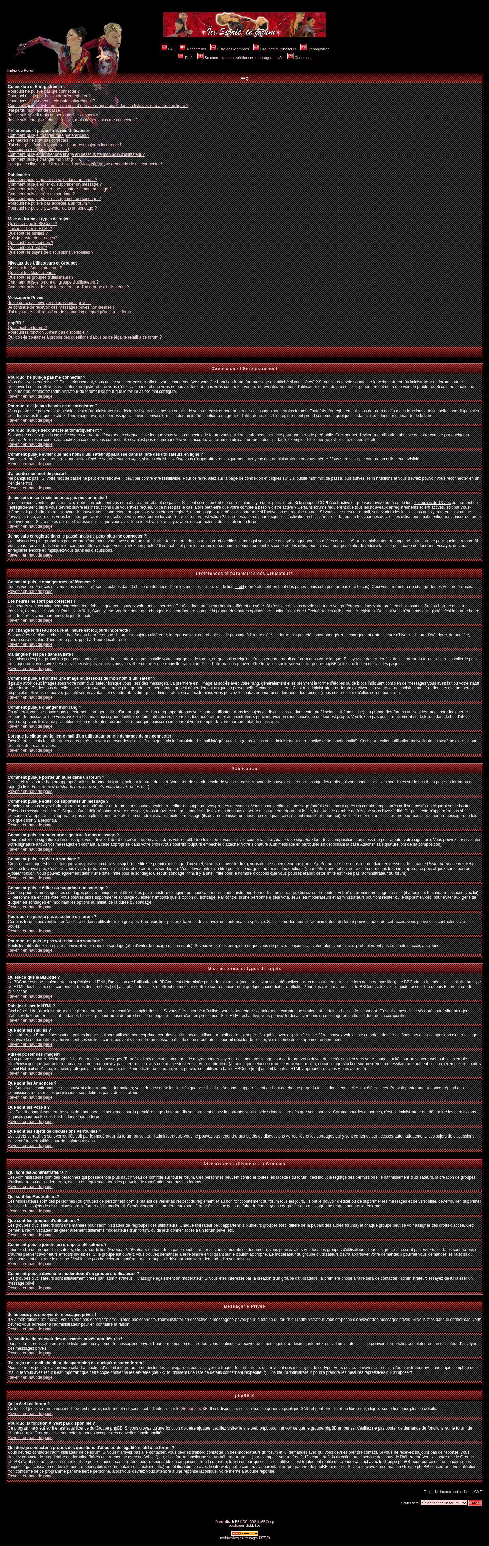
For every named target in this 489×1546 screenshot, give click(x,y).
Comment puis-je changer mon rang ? (42, 159)
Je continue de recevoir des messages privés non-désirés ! (61, 307)
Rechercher (193, 49)
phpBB (235, 1522)
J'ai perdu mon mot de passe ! (35, 110)
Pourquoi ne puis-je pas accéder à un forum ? (49, 203)
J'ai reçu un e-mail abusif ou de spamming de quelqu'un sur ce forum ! (71, 312)
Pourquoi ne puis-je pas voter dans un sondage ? (52, 208)
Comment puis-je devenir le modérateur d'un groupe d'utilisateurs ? (68, 287)
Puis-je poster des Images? (32, 238)
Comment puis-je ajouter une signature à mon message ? (60, 189)
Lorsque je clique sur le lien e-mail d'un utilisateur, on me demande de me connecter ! (85, 164)
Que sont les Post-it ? (27, 247)
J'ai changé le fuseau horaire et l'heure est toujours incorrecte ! (64, 145)
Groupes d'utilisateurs (274, 49)
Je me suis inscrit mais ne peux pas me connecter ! (54, 115)
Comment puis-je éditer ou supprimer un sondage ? (54, 198)
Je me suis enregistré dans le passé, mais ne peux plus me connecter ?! (73, 119)
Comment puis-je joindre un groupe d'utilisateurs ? (53, 282)
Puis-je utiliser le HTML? (30, 228)
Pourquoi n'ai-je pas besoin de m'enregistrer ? (49, 96)
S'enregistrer (314, 49)
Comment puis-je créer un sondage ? (41, 194)
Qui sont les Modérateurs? (32, 272)
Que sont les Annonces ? (30, 242)
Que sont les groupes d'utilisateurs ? (41, 277)
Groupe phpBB (194, 1408)
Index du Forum (21, 70)
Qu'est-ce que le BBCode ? (32, 223)
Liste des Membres (229, 49)
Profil (185, 58)
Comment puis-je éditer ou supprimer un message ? (55, 184)
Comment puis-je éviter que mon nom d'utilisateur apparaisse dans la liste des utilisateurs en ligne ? (98, 105)
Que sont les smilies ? (28, 233)
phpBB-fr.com (254, 1525)
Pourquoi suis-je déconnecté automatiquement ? (51, 100)
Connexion (300, 58)
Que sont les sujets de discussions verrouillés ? (50, 252)
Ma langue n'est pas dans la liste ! (38, 149)
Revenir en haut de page (30, 396)
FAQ (168, 49)
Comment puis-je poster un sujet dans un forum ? (52, 179)
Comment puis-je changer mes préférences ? (48, 135)
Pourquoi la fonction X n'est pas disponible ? (48, 332)
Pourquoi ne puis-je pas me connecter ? (44, 91)
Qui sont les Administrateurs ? (35, 268)
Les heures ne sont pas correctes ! (39, 140)
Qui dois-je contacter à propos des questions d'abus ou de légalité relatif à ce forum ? (85, 337)
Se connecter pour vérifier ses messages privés (240, 58)
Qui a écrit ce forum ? (27, 327)
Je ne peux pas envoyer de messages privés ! (49, 302)
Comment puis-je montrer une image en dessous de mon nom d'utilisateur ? (76, 154)
